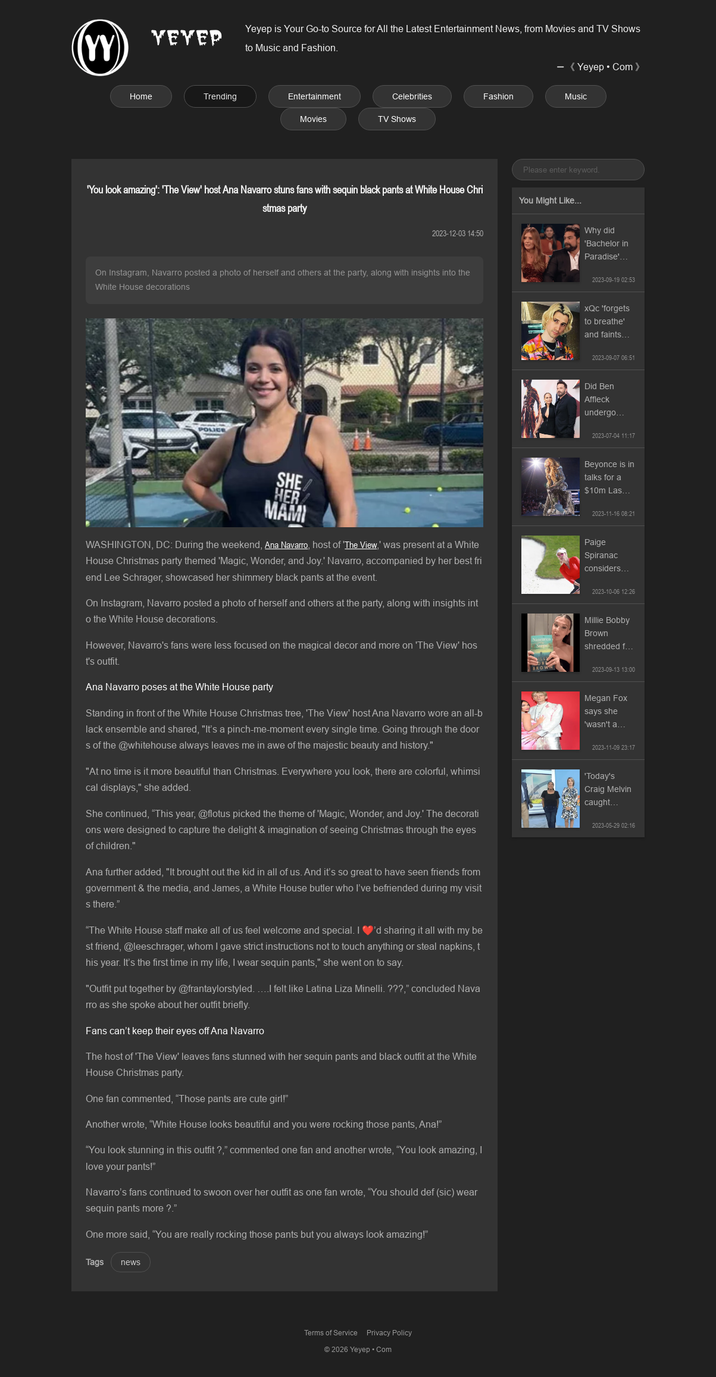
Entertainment (314, 96)
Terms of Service (331, 1332)
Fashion (498, 96)
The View (361, 544)
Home (141, 96)
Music (576, 96)
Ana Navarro (286, 544)
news (130, 1262)
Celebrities (412, 96)
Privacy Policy (389, 1332)
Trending (220, 96)
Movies (313, 119)
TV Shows (397, 119)
